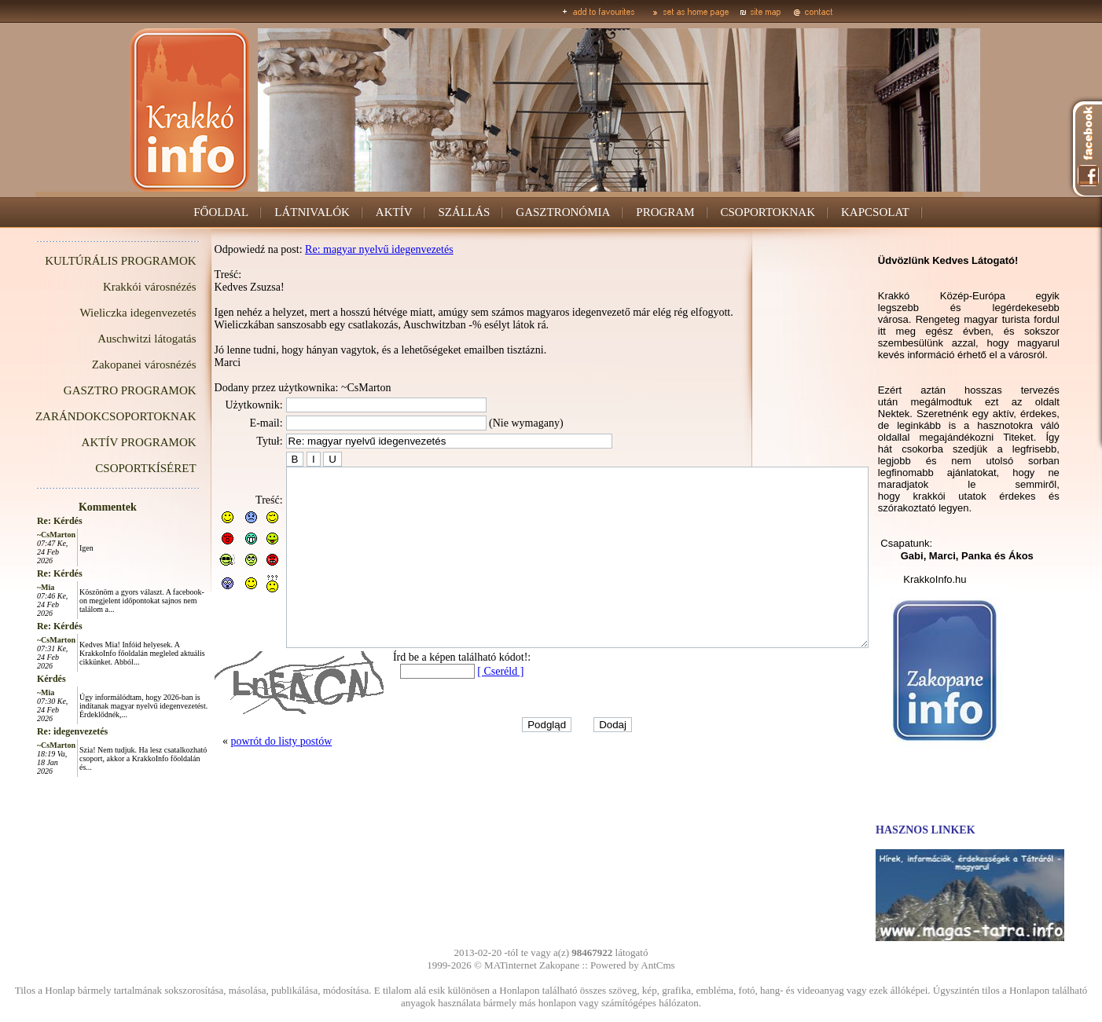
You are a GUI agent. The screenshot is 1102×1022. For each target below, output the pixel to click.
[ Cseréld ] (465, 706)
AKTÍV (394, 212)
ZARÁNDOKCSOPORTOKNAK (80, 416)
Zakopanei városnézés (109, 364)
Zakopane (559, 965)
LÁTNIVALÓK (312, 212)
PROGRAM (665, 212)
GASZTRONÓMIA (563, 212)
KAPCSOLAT (875, 212)
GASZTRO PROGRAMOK (94, 390)
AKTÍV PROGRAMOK (103, 442)
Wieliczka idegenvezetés (103, 312)
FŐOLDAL (220, 212)
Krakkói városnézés (114, 286)
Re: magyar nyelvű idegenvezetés (344, 249)
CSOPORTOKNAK (768, 212)
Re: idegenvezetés (37, 731)
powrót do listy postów (246, 776)
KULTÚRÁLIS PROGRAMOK (84, 261)
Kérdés (16, 678)
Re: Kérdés (24, 520)
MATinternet (510, 965)
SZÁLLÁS (464, 212)
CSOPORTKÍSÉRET (110, 468)
